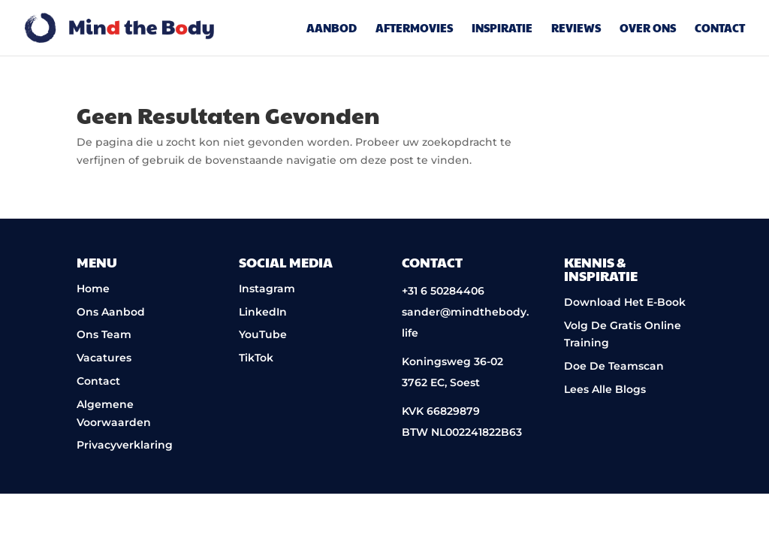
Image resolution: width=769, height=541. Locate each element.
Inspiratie (502, 29)
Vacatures (104, 357)
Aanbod (331, 29)
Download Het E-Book (625, 302)
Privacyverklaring (125, 445)
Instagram (267, 288)
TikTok (256, 357)
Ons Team (104, 334)
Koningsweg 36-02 (452, 361)
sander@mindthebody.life (465, 322)
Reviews (576, 29)
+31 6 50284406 (443, 291)
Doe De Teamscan (614, 366)
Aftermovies (414, 29)
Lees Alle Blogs (605, 389)
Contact (720, 29)
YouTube (263, 334)
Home (93, 288)
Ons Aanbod (111, 312)
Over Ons (648, 29)
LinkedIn (263, 312)
